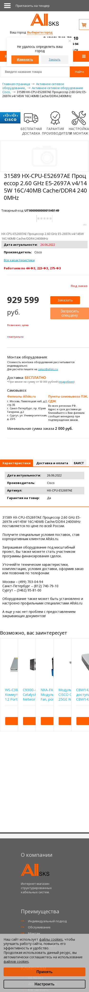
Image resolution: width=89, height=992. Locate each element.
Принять (45, 972)
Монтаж (34, 933)
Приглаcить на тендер (33, 6)
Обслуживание (39, 927)
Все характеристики (19, 260)
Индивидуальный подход (47, 921)
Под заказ (79, 286)
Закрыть (55, 59)
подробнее (66, 381)
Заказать (65, 300)
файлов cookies (16, 961)
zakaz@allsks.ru (48, 369)
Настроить (44, 984)
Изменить (25, 59)
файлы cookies (51, 939)
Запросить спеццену (70, 313)
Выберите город (39, 32)
